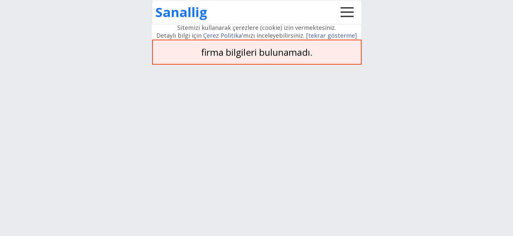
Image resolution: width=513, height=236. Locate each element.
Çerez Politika (222, 35)
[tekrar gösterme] (331, 35)
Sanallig (181, 12)
